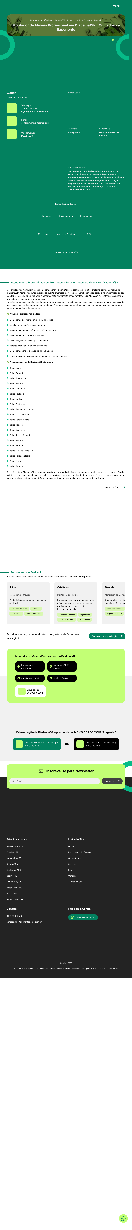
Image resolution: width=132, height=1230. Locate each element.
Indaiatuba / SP (14, 858)
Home (71, 846)
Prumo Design (112, 968)
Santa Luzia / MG (15, 899)
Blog (70, 870)
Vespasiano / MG (14, 887)
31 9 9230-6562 (14, 916)
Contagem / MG (14, 870)
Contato (72, 876)
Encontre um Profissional (79, 852)
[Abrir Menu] (118, 5)
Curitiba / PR (12, 852)
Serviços (72, 864)
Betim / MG (12, 876)
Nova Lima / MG (14, 881)
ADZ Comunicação (97, 968)
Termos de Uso (75, 881)
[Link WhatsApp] (123, 1217)
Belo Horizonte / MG (16, 846)
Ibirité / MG (12, 893)
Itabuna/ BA (12, 864)
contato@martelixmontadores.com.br (24, 922)
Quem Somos (74, 858)
